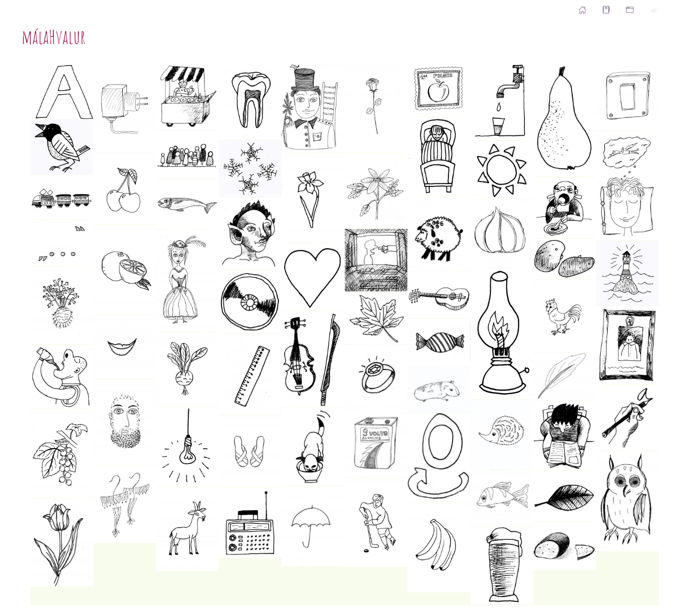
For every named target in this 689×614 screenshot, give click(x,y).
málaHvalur (54, 36)
